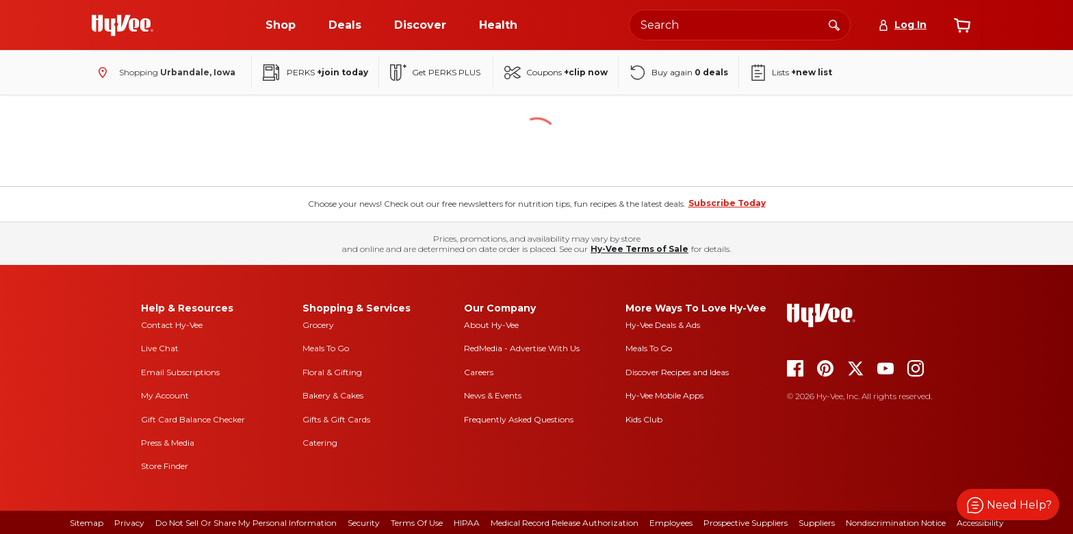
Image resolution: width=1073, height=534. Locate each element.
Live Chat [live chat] (160, 348)
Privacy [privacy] (129, 523)
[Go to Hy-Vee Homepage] (122, 25)
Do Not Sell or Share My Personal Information (246, 523)
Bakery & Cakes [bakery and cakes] (332, 395)
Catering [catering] (319, 442)
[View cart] (962, 25)
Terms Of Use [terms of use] (417, 523)
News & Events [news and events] (492, 395)
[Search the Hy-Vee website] (740, 25)
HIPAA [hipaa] (467, 523)
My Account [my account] (165, 395)
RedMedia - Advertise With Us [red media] (522, 348)
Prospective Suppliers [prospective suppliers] (745, 523)
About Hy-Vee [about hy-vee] (491, 325)
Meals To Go (325, 348)
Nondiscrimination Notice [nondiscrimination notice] (896, 523)
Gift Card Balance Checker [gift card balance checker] (193, 419)
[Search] (834, 25)
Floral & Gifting (332, 372)
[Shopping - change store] (163, 72)
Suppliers (817, 523)
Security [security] (364, 523)
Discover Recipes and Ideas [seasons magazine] (677, 372)
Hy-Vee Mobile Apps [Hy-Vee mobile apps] (664, 395)
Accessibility (980, 523)
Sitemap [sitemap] (86, 523)
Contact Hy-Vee (172, 325)
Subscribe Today (727, 203)
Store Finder (164, 466)
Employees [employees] (671, 523)
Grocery (318, 325)
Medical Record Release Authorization (564, 523)
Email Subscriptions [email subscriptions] (180, 372)
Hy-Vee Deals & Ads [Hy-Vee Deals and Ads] (662, 325)
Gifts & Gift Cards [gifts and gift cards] (336, 419)
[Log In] (902, 25)
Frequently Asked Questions (518, 419)
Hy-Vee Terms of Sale (639, 249)
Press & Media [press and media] (167, 442)
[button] (1008, 504)
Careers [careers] (478, 372)
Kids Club (643, 419)
